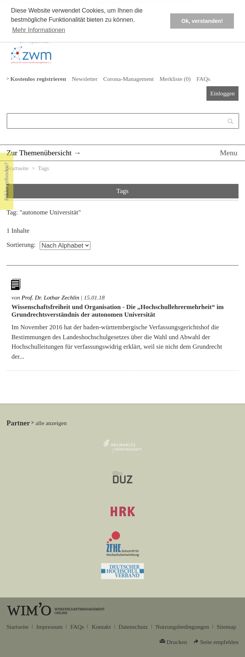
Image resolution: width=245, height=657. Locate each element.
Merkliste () (175, 79)
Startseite (17, 168)
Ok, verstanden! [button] (202, 21)
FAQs (203, 79)
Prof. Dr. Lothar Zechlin (50, 297)
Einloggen (222, 93)
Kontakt (101, 626)
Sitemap (226, 626)
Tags (43, 168)
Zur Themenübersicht (39, 152)
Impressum (49, 626)
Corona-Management (128, 79)
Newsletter (84, 79)
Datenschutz (133, 626)
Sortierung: (21, 244)
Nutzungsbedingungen (182, 626)
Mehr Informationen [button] (38, 30)
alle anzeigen (51, 423)
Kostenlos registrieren (38, 79)
